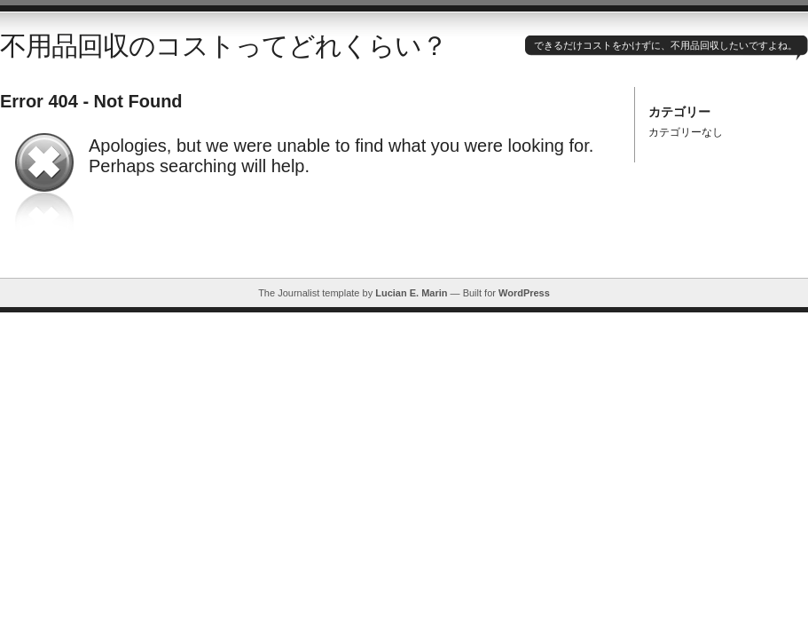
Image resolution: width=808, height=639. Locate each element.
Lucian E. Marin (411, 293)
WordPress (524, 293)
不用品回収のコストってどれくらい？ (223, 45)
